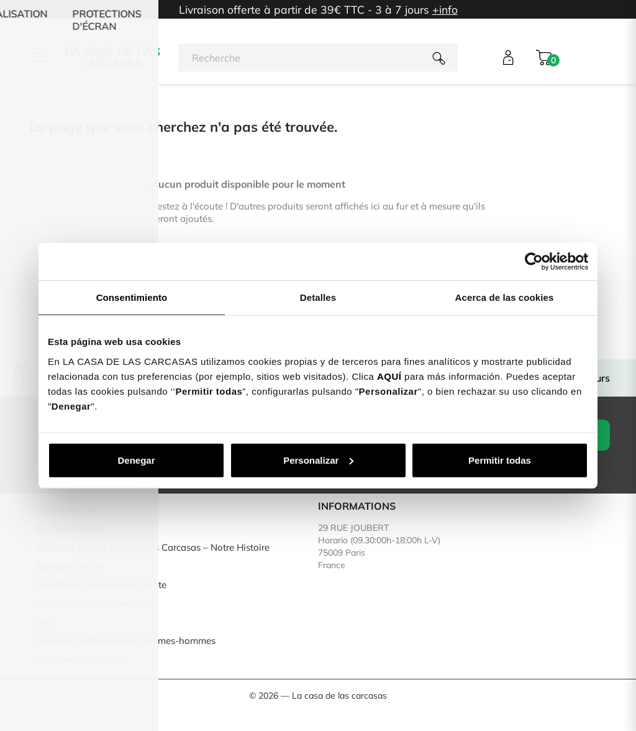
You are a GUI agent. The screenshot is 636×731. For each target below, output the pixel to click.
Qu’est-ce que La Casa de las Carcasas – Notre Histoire (152, 547)
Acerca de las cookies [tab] (504, 297)
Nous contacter (67, 510)
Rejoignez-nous (68, 566)
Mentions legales (71, 529)
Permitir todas (499, 459)
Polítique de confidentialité (93, 603)
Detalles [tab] (318, 297)
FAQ (44, 622)
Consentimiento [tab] (132, 297)
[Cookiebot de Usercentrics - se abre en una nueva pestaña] (533, 261)
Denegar (136, 459)
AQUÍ (389, 375)
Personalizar (318, 459)
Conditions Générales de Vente (100, 585)
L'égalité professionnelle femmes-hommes (125, 640)
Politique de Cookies (79, 659)
